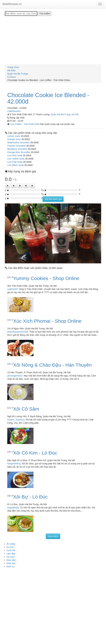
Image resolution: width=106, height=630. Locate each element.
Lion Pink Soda (14, 162)
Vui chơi (10, 557)
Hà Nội (75, 114)
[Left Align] (7, 185)
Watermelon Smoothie (18, 142)
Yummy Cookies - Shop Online (46, 278)
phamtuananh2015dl (17, 331)
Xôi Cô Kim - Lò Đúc (35, 452)
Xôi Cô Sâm (26, 409)
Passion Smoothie (16, 145)
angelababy (13, 507)
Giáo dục (11, 563)
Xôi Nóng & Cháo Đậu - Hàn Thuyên (52, 365)
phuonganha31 (14, 375)
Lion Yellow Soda (16, 158)
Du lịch (10, 547)
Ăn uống (10, 544)
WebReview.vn (12, 4)
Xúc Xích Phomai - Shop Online (47, 321)
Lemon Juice (13, 136)
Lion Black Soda (15, 165)
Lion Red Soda (14, 155)
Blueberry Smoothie (17, 149)
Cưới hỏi (10, 550)
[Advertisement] (53, 40)
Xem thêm (53, 536)
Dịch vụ (10, 566)
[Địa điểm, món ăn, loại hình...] (21, 13)
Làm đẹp (10, 553)
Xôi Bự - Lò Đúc (30, 496)
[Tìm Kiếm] (44, 13)
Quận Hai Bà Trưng (60, 114)
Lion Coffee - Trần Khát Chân (25, 124)
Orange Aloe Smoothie (18, 152)
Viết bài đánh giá (53, 199)
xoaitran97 (12, 289)
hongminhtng (13, 463)
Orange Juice (14, 139)
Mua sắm (11, 560)
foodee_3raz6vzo (16, 419)
